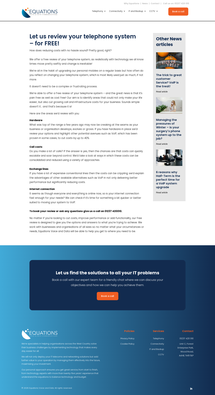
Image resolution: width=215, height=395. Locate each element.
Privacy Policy (127, 338)
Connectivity (116, 11)
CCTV (152, 11)
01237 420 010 (186, 338)
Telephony (97, 11)
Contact (155, 3)
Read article (162, 91)
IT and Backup (136, 11)
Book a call (178, 11)
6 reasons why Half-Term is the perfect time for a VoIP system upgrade (168, 179)
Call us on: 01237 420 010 (176, 3)
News (145, 3)
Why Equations (131, 3)
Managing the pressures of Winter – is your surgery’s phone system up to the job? (168, 129)
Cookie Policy (127, 343)
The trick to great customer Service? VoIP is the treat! (169, 80)
